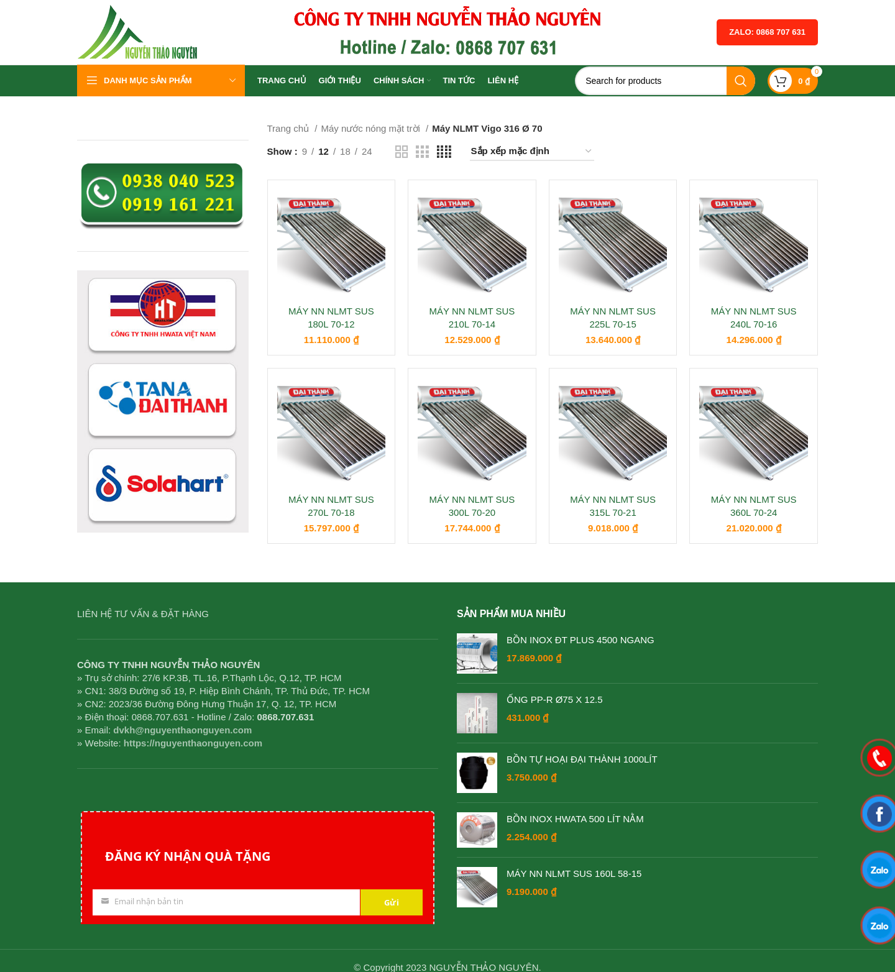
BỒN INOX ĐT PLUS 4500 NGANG (580, 640)
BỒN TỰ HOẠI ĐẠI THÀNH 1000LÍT (582, 759)
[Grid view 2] (401, 152)
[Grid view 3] (422, 152)
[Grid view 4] (444, 152)
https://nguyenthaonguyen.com (193, 743)
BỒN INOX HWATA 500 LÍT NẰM (575, 819)
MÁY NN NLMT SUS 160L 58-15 (574, 873)
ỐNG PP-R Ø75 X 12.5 (555, 699)
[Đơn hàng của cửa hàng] (532, 151)
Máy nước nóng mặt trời (372, 128)
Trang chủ (289, 128)
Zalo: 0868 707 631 (767, 32)
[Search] (665, 80)
